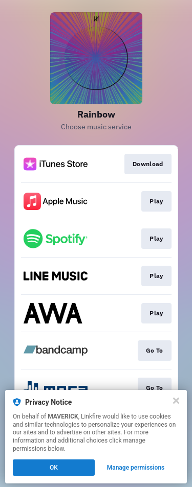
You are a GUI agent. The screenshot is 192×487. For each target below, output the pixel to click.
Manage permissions (136, 467)
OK (54, 467)
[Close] (176, 400)
